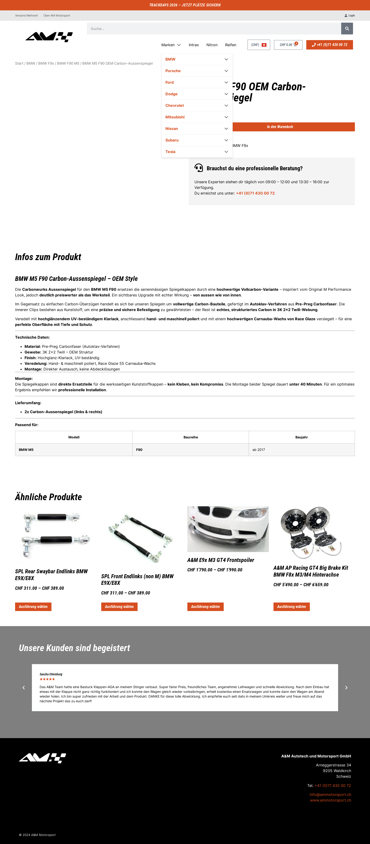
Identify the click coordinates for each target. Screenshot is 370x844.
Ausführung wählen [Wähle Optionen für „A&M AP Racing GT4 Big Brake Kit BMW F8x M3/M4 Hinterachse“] (291, 606)
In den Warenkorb (280, 127)
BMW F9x (46, 63)
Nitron (212, 44)
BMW (30, 63)
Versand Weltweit (26, 15)
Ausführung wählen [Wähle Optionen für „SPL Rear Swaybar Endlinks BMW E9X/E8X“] (33, 606)
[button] (23, 687)
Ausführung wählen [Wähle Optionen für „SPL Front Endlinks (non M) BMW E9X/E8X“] (119, 606)
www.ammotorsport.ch (330, 800)
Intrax (194, 44)
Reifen (230, 44)
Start (19, 63)
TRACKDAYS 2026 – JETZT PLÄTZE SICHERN (185, 5)
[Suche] (347, 28)
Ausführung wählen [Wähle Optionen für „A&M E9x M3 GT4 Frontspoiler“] (205, 606)
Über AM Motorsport (56, 15)
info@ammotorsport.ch (330, 794)
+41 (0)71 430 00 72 (255, 193)
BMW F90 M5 (68, 63)
